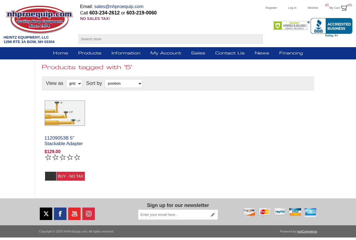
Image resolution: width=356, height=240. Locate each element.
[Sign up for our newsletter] (173, 217)
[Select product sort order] (123, 83)
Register (271, 7)
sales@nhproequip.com (119, 6)
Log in (292, 7)
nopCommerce (307, 234)
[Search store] (166, 39)
